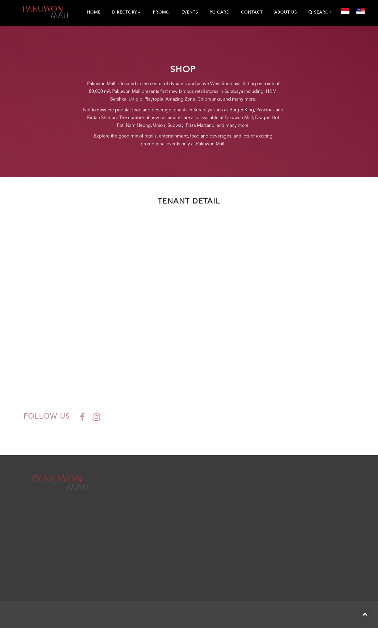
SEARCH (320, 12)
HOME (94, 12)
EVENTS (189, 12)
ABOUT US (285, 12)
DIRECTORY (124, 12)
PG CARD (220, 12)
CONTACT (252, 12)
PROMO (161, 12)
